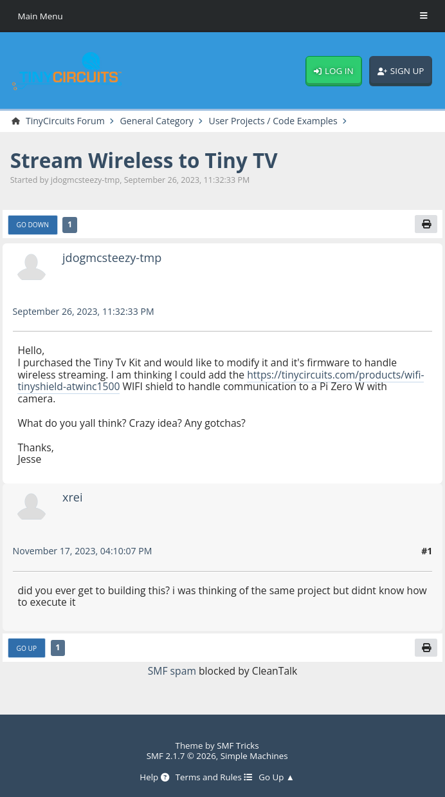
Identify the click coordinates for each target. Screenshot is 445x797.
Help (154, 777)
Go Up (27, 648)
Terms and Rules (214, 777)
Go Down (33, 224)
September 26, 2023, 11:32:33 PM (83, 311)
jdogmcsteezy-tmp (111, 257)
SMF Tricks (238, 745)
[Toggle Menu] (424, 16)
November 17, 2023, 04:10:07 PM (82, 551)
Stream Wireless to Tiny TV (144, 160)
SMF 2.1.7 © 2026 (181, 756)
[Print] (426, 224)
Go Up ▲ (277, 777)
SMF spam (172, 671)
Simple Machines (254, 756)
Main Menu (39, 16)
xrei (72, 497)
